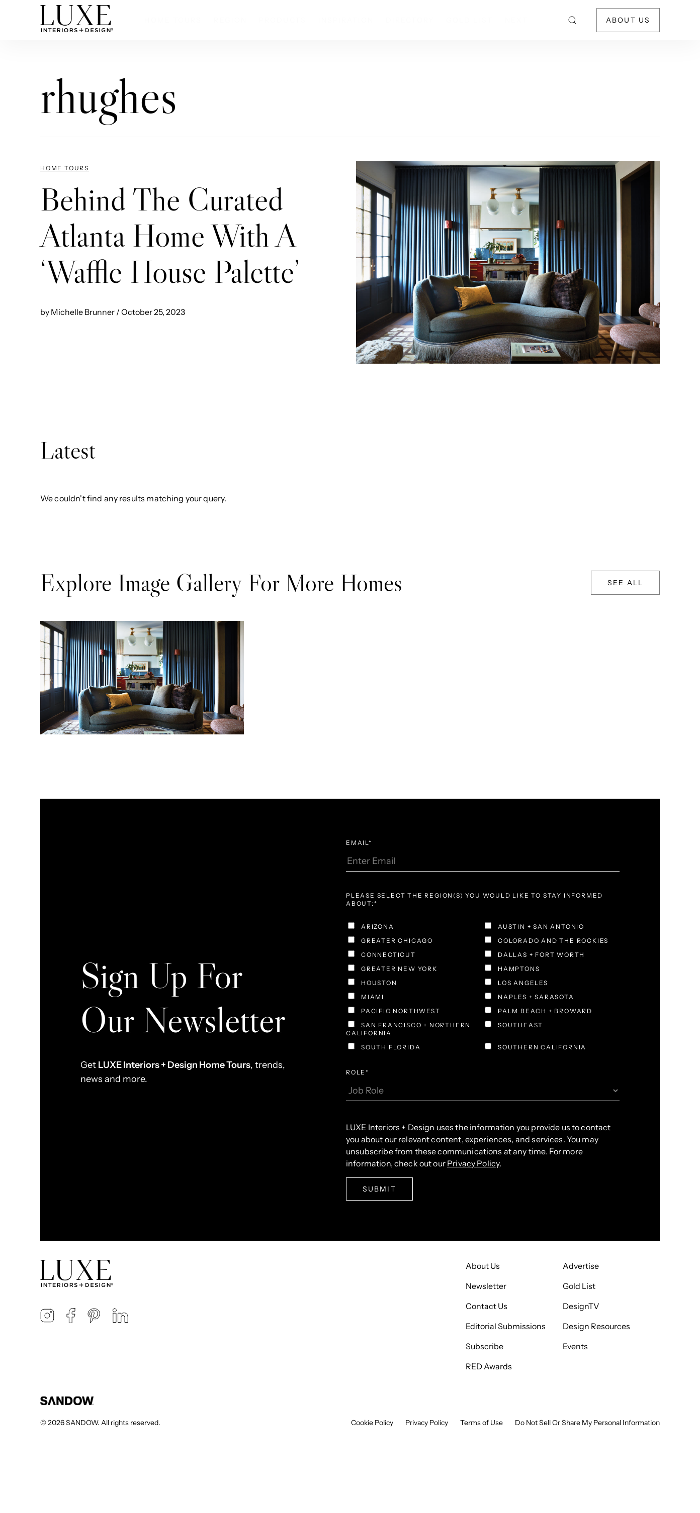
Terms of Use (481, 1422)
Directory (410, 20)
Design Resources (596, 1326)
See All (625, 582)
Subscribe (484, 1346)
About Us (628, 20)
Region (230, 20)
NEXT (516, 20)
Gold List (469, 20)
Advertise (581, 1266)
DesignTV (581, 1306)
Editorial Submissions (506, 1326)
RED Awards (489, 1366)
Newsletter (486, 1286)
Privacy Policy (473, 1163)
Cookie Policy (372, 1422)
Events (575, 1346)
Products (282, 20)
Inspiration (346, 20)
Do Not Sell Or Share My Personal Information (587, 1422)
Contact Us (486, 1306)
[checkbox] (483, 988)
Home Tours (173, 20)
